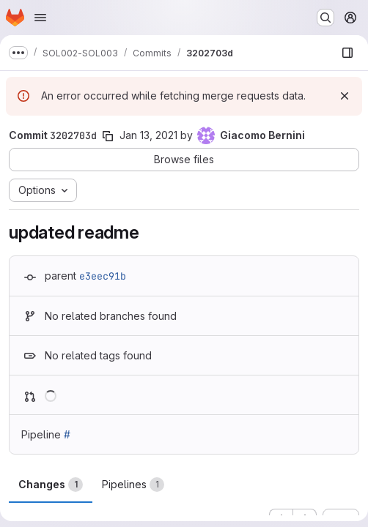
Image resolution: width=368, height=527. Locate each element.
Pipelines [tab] (133, 484)
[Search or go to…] (325, 17)
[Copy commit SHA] (108, 136)
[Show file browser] (347, 52)
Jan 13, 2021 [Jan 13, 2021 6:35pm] (148, 135)
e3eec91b (102, 276)
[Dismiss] (344, 96)
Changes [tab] (50, 484)
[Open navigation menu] (40, 17)
